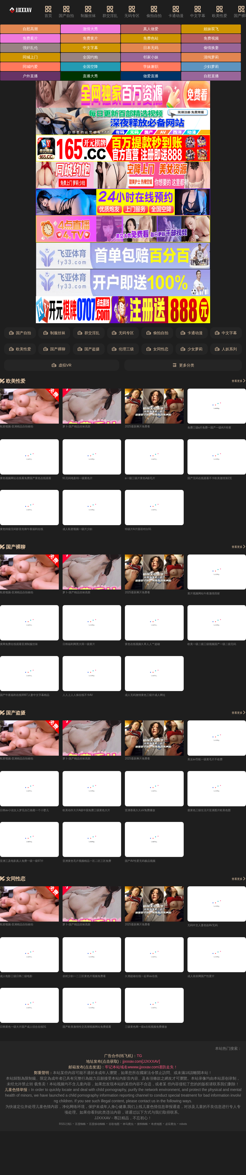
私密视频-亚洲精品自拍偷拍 (23, 426)
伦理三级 (123, 349)
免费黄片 (90, 38)
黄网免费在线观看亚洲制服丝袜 (26, 645)
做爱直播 (150, 76)
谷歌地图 (111, 1128)
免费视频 (211, 38)
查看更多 (236, 380)
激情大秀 (90, 29)
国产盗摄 (89, 349)
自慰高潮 (30, 29)
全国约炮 (90, 57)
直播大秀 (90, 76)
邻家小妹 (150, 57)
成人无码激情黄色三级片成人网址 (153, 697)
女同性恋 (157, 349)
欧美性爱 (229, 11)
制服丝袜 (97, 11)
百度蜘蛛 (67, 1128)
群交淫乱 (119, 11)
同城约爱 (30, 66)
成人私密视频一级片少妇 (83, 530)
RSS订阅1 (47, 1128)
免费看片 (30, 38)
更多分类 (183, 365)
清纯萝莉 (211, 57)
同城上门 (30, 57)
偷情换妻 (211, 48)
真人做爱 (150, 29)
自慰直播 (211, 76)
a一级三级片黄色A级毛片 (146, 478)
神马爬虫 (130, 1128)
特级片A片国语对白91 (143, 530)
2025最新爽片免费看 (142, 426)
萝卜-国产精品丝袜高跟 (82, 426)
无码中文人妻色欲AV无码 (208, 928)
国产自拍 (76, 11)
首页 (58, 11)
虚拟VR (61, 365)
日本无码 (150, 48)
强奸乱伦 (30, 48)
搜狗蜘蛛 (148, 1128)
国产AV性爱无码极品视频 (146, 864)
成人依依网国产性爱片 (206, 980)
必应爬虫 (185, 1128)
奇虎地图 (167, 1128)
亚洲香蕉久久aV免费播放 (146, 813)
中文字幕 (207, 11)
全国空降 (90, 66)
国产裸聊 (54, 349)
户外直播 (30, 76)
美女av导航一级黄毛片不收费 (212, 761)
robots (202, 1128)
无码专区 (141, 11)
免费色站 (150, 38)
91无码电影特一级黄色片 (84, 478)
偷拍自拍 (163, 11)
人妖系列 (226, 349)
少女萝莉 (192, 349)
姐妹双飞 (211, 29)
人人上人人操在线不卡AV (84, 697)
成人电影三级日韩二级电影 (22, 980)
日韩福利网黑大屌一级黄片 (85, 645)
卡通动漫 (185, 11)
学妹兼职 (150, 66)
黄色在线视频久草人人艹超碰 (149, 645)
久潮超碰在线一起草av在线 (147, 980)
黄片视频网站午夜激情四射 (210, 594)
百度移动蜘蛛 (89, 1128)
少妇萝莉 (211, 66)
